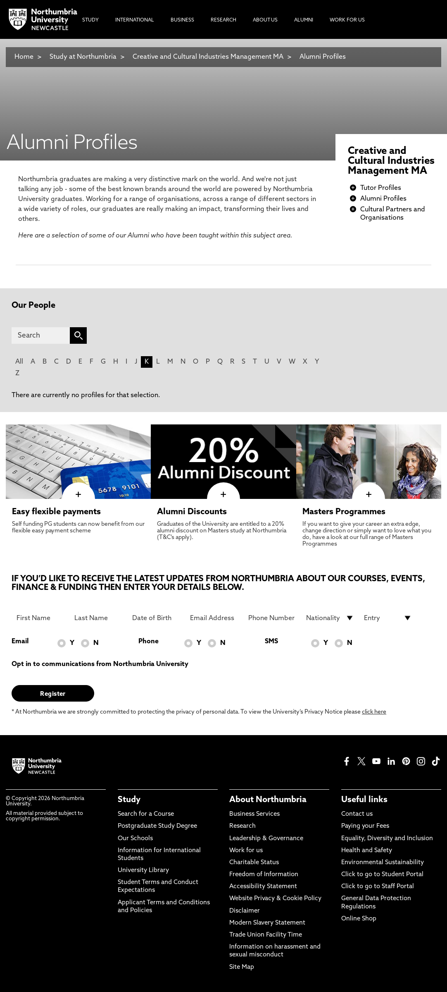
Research (242, 826)
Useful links (364, 800)
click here (374, 712)
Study (129, 800)
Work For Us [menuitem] (347, 20)
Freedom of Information (263, 875)
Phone (148, 641)
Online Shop (358, 919)
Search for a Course (146, 814)
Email (20, 641)
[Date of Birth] (156, 618)
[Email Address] (214, 618)
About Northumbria (268, 800)
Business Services (254, 814)
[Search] (41, 335)
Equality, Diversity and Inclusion (387, 839)
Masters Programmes (343, 512)
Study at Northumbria (83, 57)
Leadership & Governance (266, 839)
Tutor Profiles (380, 188)
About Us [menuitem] (265, 20)
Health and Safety (366, 851)
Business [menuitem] (182, 20)
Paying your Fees (365, 826)
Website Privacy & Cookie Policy (275, 899)
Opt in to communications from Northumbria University (100, 664)
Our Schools (135, 839)
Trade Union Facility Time (265, 935)
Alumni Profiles (323, 57)
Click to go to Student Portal (382, 875)
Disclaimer (244, 911)
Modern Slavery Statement (267, 923)
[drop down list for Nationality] (330, 618)
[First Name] (40, 618)
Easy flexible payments (56, 512)
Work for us (246, 851)
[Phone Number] (272, 618)
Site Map (241, 967)
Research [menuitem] (223, 20)
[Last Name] (98, 618)
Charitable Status (254, 863)
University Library (143, 870)
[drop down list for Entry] (388, 618)
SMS (271, 641)
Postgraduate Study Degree (157, 826)
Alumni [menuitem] (303, 20)
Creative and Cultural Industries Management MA (208, 57)
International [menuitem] (134, 20)
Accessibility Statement (263, 887)
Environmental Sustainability (382, 863)
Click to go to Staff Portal (377, 887)
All (19, 362)
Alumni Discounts (192, 512)
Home (23, 57)
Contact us (357, 814)
